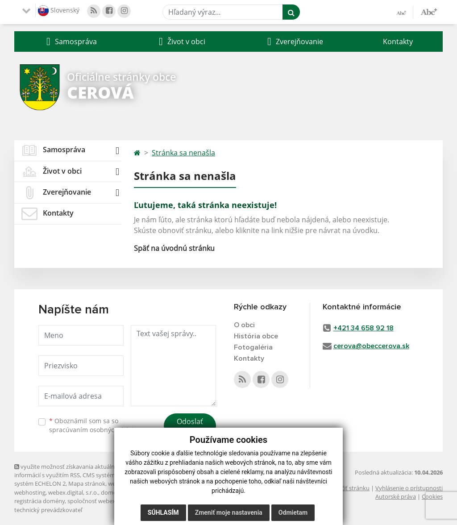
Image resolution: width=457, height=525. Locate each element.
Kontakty (398, 41)
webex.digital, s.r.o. (73, 492)
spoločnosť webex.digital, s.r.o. (107, 501)
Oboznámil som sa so (94, 425)
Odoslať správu (190, 427)
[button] (70, 41)
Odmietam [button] (292, 512)
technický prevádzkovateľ (48, 510)
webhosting (30, 492)
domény (112, 492)
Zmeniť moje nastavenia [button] (228, 512)
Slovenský (58, 10)
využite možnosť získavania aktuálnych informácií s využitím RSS (69, 470)
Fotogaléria (253, 347)
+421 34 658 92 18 (363, 328)
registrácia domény (39, 501)
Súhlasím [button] (163, 512)
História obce (256, 336)
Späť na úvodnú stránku (174, 248)
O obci (244, 325)
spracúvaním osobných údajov (94, 429)
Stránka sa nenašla (183, 153)
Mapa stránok (86, 483)
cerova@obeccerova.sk (371, 346)
